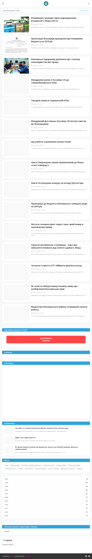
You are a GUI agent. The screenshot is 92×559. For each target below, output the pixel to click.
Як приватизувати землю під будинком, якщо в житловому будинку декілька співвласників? (46, 448)
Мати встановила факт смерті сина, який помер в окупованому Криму (57, 226)
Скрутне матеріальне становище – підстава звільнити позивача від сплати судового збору (56, 246)
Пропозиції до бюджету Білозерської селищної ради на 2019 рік (59, 205)
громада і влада (61, 465)
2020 (46, 497)
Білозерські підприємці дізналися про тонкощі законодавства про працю (55, 60)
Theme (11, 556)
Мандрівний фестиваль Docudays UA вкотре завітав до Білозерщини (58, 122)
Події (6, 465)
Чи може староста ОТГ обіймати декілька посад (56, 265)
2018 (46, 505)
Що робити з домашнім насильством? (51, 141)
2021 (46, 494)
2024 (46, 483)
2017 (46, 508)
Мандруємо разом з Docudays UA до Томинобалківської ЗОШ (50, 81)
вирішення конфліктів (67, 469)
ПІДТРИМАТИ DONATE (46, 339)
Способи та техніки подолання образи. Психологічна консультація (41, 428)
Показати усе (84, 11)
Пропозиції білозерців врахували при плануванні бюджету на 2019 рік (57, 40)
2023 (46, 486)
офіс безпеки (29, 469)
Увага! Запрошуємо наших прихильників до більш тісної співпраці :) (57, 164)
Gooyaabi (27, 556)
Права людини (15, 465)
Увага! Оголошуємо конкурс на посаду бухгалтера (57, 183)
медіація (79, 469)
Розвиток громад (48, 465)
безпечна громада (74, 465)
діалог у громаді (53, 469)
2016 (46, 512)
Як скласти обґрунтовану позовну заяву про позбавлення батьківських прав (54, 287)
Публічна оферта (8, 544)
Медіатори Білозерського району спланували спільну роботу (59, 308)
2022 (46, 490)
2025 (46, 479)
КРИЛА (20, 469)
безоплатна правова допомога (31, 465)
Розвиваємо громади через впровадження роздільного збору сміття (53, 19)
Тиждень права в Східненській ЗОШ (50, 100)
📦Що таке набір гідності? (25, 438)
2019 (46, 501)
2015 (46, 516)
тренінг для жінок (10, 469)
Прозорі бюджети (40, 469)
